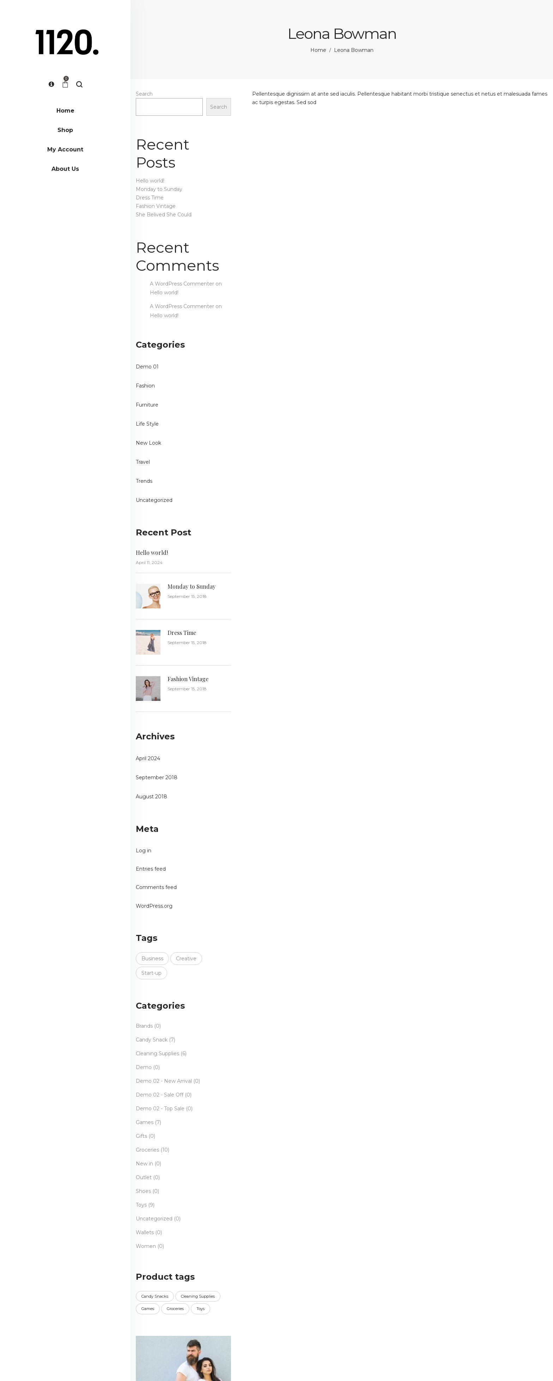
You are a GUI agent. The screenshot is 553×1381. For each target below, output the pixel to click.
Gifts (141, 1136)
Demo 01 (147, 367)
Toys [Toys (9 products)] (200, 1308)
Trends (144, 481)
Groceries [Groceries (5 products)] (175, 1308)
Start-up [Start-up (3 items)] (151, 973)
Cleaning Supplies (157, 1053)
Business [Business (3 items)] (152, 958)
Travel (143, 462)
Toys (141, 1205)
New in (144, 1163)
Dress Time (150, 197)
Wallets (145, 1232)
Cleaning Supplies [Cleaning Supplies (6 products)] (198, 1296)
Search (144, 94)
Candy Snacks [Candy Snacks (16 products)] (154, 1296)
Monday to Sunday (159, 189)
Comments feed (156, 887)
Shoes (143, 1191)
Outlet (144, 1177)
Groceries (147, 1150)
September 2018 (156, 777)
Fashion (145, 386)
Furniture (147, 405)
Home (318, 50)
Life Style (147, 424)
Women (146, 1246)
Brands (144, 1026)
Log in (143, 850)
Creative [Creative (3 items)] (186, 958)
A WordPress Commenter (182, 284)
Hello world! (150, 181)
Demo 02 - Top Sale (160, 1108)
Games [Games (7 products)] (147, 1308)
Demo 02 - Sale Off (159, 1095)
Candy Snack (152, 1040)
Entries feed (151, 869)
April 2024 (148, 758)
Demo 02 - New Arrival (164, 1081)
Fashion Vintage (156, 206)
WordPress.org (154, 906)
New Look (148, 443)
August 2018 (151, 796)
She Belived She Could (164, 214)
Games (144, 1122)
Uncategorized (154, 500)
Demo (144, 1067)
